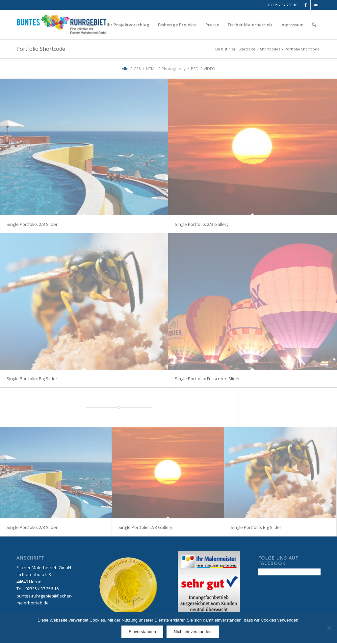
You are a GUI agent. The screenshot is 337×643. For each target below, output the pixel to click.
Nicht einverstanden (193, 631)
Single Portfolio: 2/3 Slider (32, 224)
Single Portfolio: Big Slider (32, 379)
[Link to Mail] (316, 5)
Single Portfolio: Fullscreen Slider (207, 379)
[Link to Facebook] (305, 5)
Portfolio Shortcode (40, 48)
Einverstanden (142, 631)
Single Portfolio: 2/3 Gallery (202, 224)
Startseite (247, 48)
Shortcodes (270, 48)
